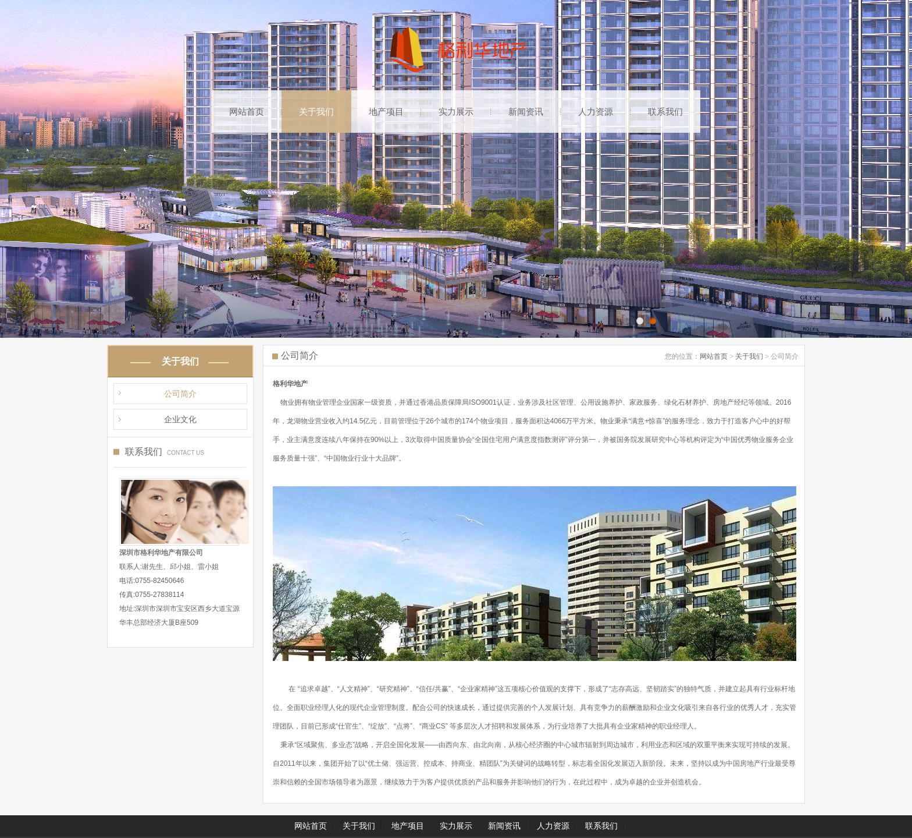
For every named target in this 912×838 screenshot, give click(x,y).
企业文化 (180, 419)
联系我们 (665, 111)
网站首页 (246, 111)
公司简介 (180, 393)
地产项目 (386, 111)
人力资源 (595, 111)
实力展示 (456, 111)
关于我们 (316, 111)
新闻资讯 (525, 111)
